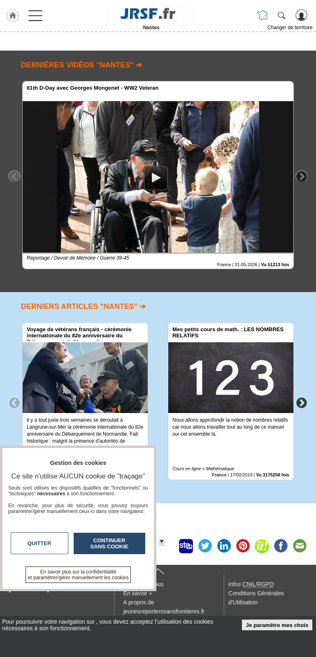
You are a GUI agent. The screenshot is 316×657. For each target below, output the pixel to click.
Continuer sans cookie (109, 543)
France (219, 474)
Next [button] (301, 176)
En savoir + (137, 593)
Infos (251, 584)
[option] (158, 175)
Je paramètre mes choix (277, 625)
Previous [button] (14, 176)
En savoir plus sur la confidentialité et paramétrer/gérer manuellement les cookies (78, 574)
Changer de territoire (290, 27)
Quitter (39, 543)
